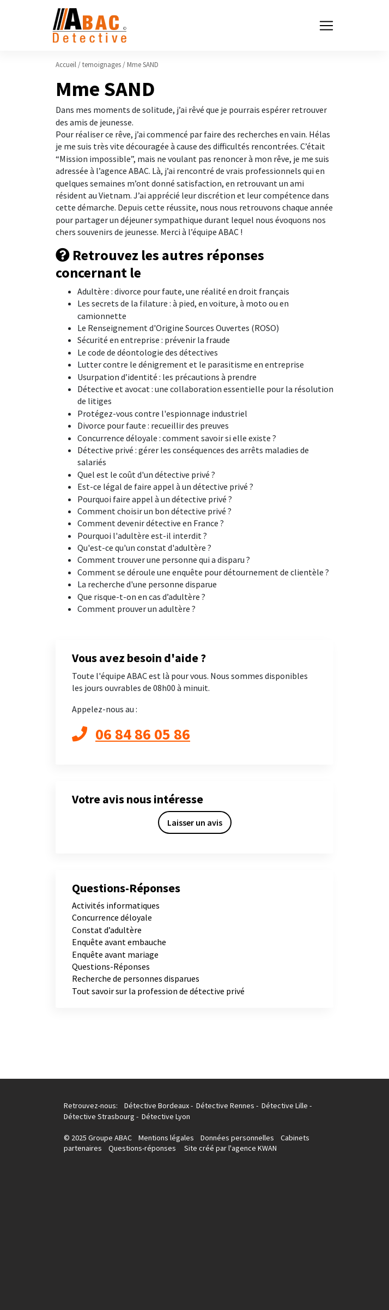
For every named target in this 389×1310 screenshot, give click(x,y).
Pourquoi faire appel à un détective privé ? (154, 499)
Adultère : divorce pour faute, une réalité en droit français (183, 291)
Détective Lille (285, 1105)
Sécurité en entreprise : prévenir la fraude (153, 339)
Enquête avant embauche (119, 941)
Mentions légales (167, 1138)
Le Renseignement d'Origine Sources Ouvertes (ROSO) (178, 327)
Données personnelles (237, 1138)
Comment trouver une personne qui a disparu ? (163, 559)
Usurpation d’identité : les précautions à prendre (167, 376)
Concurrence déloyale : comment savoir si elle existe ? (176, 437)
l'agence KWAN (252, 1148)
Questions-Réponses (111, 966)
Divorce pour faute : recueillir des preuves (153, 425)
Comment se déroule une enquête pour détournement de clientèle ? (203, 572)
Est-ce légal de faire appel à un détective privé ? (165, 486)
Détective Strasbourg (99, 1116)
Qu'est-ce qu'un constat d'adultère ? (144, 547)
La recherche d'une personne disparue (147, 584)
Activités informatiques (116, 905)
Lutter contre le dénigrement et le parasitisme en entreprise (190, 364)
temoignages (101, 64)
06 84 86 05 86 (131, 734)
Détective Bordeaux (156, 1105)
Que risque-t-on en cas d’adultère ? (141, 596)
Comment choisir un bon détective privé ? (154, 511)
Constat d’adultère (107, 929)
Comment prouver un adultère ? (136, 608)
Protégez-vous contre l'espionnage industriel (162, 413)
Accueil (66, 64)
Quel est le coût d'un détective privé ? (146, 474)
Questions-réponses (142, 1148)
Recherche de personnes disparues (135, 978)
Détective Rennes (225, 1105)
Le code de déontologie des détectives (147, 352)
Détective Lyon (166, 1116)
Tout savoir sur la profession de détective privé (158, 990)
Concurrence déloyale (112, 917)
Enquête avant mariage (115, 954)
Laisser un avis (194, 822)
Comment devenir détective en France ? (150, 523)
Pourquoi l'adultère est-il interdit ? (142, 535)
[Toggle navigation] (326, 26)
